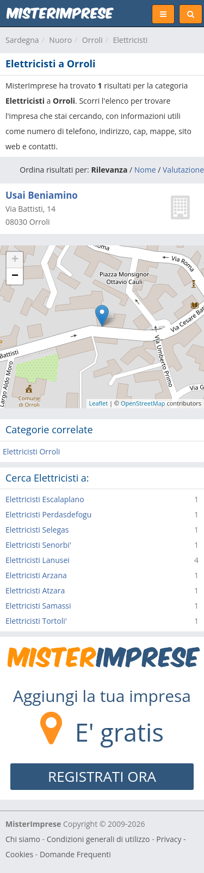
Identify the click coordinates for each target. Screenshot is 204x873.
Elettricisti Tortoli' (36, 621)
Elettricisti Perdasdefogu (48, 514)
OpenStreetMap (143, 403)
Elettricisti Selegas (37, 529)
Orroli (92, 40)
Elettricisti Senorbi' (38, 545)
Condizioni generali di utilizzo (98, 839)
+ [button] (14, 260)
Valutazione (183, 170)
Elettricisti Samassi (38, 605)
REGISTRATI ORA (102, 776)
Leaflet (98, 403)
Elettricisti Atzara (35, 590)
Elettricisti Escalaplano (44, 499)
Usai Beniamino (41, 195)
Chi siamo (22, 839)
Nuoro (60, 40)
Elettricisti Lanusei (37, 560)
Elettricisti (130, 40)
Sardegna (22, 40)
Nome (145, 170)
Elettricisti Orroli (31, 451)
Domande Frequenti (75, 854)
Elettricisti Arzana (36, 575)
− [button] (14, 276)
